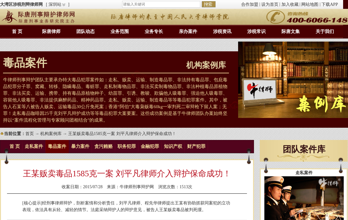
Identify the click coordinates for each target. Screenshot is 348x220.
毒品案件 (57, 146)
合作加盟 (249, 4)
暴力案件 (80, 146)
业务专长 (154, 31)
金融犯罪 (150, 146)
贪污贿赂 (103, 146)
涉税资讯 (222, 31)
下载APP (329, 4)
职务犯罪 (127, 146)
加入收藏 (290, 4)
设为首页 (269, 4)
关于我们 (325, 31)
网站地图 (309, 4)
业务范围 (120, 31)
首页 (29, 133)
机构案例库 (51, 133)
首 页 (17, 31)
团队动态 (85, 31)
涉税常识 (256, 31)
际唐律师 (51, 31)
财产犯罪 (196, 146)
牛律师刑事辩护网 (137, 187)
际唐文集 (290, 31)
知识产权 (173, 146)
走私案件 (34, 146)
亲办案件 (188, 31)
